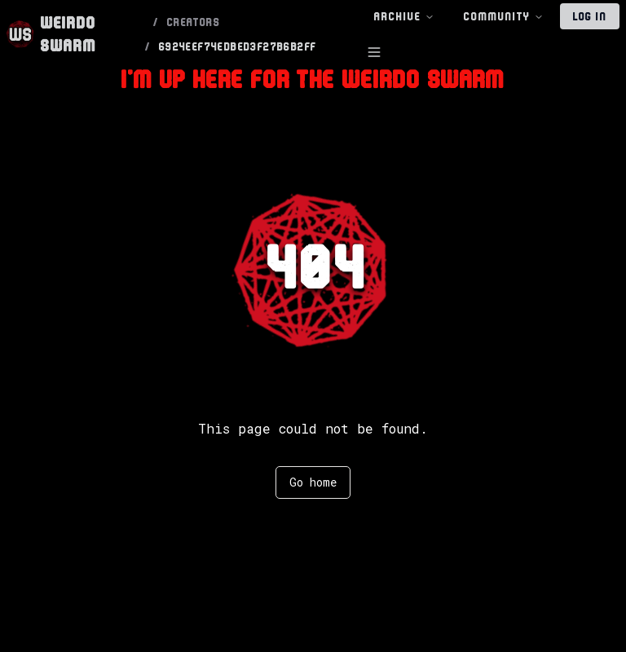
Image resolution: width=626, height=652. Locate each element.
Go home (313, 482)
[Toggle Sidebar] (374, 52)
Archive (404, 16)
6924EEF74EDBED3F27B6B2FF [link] (238, 46)
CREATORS (193, 22)
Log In (589, 16)
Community (504, 16)
